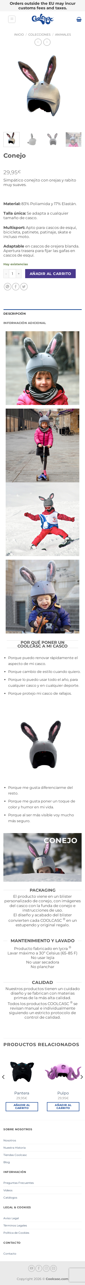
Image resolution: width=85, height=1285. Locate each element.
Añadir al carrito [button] (22, 1107)
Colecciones (39, 34)
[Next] (81, 1086)
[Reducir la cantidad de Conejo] (6, 273)
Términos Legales (15, 1225)
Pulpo (63, 1093)
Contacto (9, 1253)
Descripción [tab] (14, 313)
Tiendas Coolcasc (15, 1155)
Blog (6, 1162)
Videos (7, 1190)
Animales (63, 34)
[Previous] (3, 1086)
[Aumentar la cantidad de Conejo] (19, 273)
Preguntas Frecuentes (18, 1182)
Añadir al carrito (50, 274)
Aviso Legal (11, 1218)
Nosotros (9, 1140)
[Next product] (37, 42)
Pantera (21, 1093)
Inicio (19, 34)
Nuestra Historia (14, 1147)
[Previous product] (46, 42)
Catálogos (10, 1197)
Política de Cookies (16, 1232)
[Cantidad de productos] (12, 273)
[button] (11, 19)
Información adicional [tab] (24, 323)
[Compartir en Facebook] (15, 286)
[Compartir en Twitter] (24, 286)
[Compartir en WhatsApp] (7, 286)
